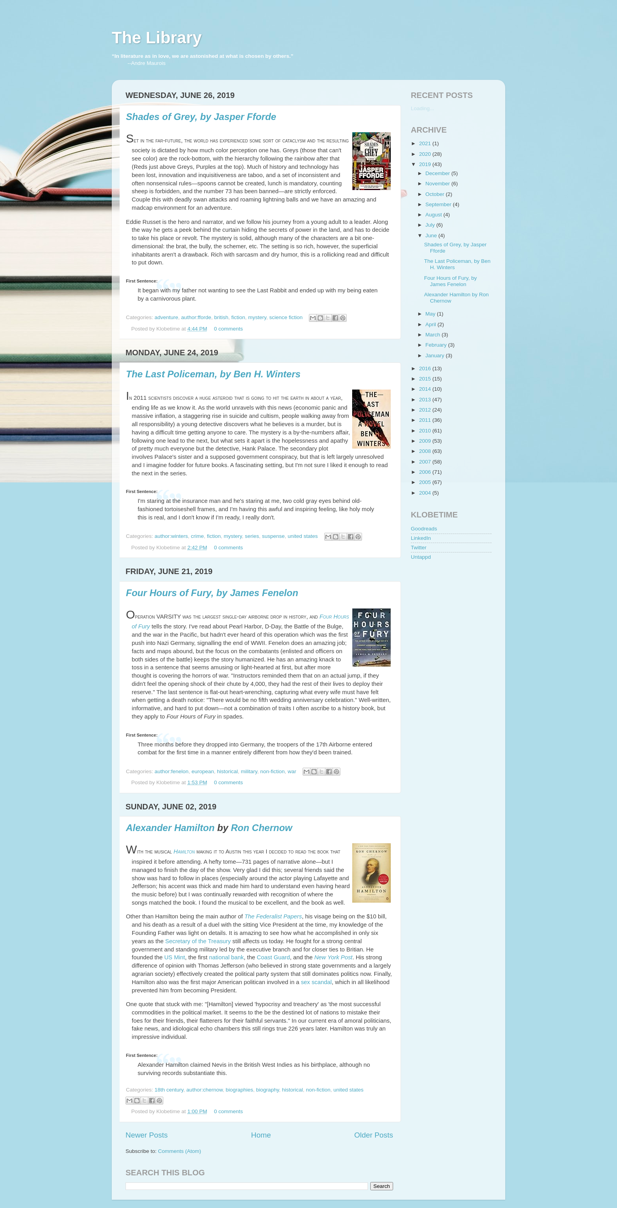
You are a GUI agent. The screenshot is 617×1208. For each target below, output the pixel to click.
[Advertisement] (450, 612)
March (433, 335)
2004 (425, 493)
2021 (425, 143)
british (221, 317)
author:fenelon (171, 771)
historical (227, 771)
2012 (425, 410)
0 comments (228, 329)
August (434, 215)
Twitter (419, 547)
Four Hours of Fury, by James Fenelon (212, 592)
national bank (226, 957)
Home (261, 1135)
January (435, 355)
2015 (425, 379)
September (439, 204)
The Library (157, 37)
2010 (425, 431)
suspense (273, 536)
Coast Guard (273, 957)
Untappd (421, 557)
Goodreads (424, 529)
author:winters (171, 536)
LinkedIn (421, 538)
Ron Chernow (261, 827)
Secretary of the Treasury (198, 941)
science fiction (286, 317)
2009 (425, 441)
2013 (425, 400)
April (431, 324)
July (430, 225)
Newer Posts (147, 1135)
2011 (425, 420)
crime (197, 536)
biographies (239, 1090)
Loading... (422, 108)
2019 (425, 164)
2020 (425, 154)
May (431, 314)
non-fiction (272, 771)
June (431, 235)
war (292, 771)
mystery (257, 317)
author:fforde (196, 317)
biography (267, 1090)
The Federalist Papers (273, 916)
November (438, 184)
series (252, 536)
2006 (425, 472)
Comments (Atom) (179, 1151)
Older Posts (373, 1135)
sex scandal (316, 982)
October (435, 194)
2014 (425, 389)
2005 (425, 482)
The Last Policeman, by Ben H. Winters (213, 374)
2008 (425, 451)
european (203, 771)
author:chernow (205, 1090)
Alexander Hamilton (170, 827)
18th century (169, 1090)
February (436, 345)
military (249, 771)
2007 (425, 462)
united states (303, 536)
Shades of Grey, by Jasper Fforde (201, 116)
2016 (425, 368)
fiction (238, 317)
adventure (166, 317)
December (438, 173)
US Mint (174, 957)
